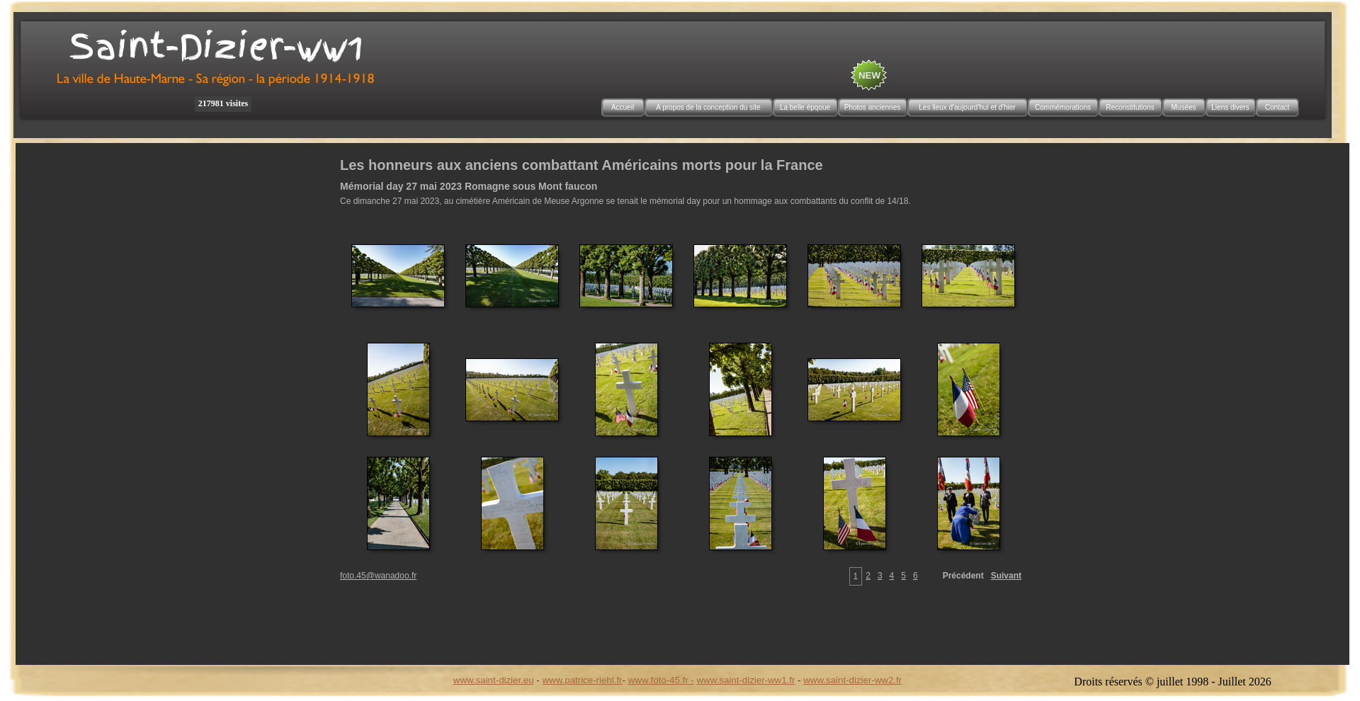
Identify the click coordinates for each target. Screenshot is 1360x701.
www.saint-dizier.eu (493, 680)
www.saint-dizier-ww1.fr (746, 680)
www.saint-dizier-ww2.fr (852, 680)
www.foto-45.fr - (661, 680)
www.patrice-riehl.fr (582, 680)
